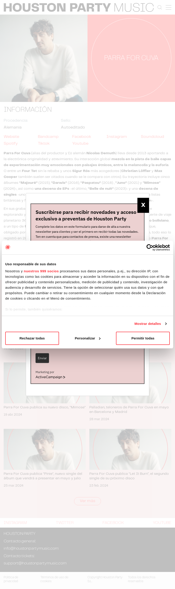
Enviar (42, 358)
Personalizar (87, 338)
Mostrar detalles (147, 324)
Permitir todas (142, 338)
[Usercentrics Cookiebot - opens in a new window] (150, 247)
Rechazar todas (32, 338)
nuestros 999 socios (41, 271)
